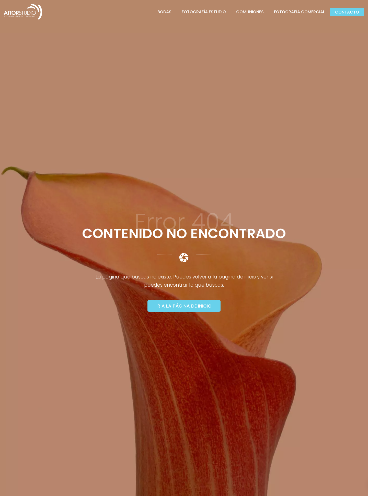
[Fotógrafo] (23, 12)
